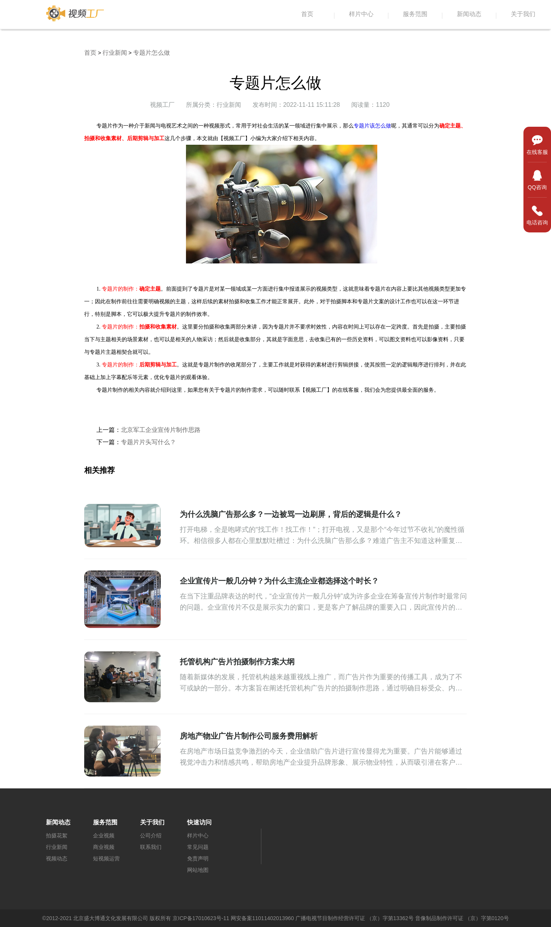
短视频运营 (106, 858)
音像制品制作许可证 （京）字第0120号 (462, 918)
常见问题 (198, 847)
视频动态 (56, 858)
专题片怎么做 (151, 52)
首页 (307, 14)
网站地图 (198, 870)
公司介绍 (150, 835)
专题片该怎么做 (372, 126)
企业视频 (103, 835)
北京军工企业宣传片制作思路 (161, 430)
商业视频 (103, 847)
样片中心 (361, 14)
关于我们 (523, 14)
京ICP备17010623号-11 (201, 918)
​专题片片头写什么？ (148, 442)
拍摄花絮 (56, 835)
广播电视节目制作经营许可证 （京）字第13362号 (354, 918)
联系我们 (150, 847)
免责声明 (198, 858)
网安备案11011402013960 (262, 918)
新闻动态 (469, 14)
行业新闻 (115, 52)
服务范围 (415, 14)
